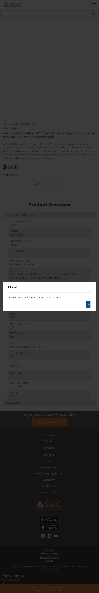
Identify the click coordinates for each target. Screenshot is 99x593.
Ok (88, 304)
